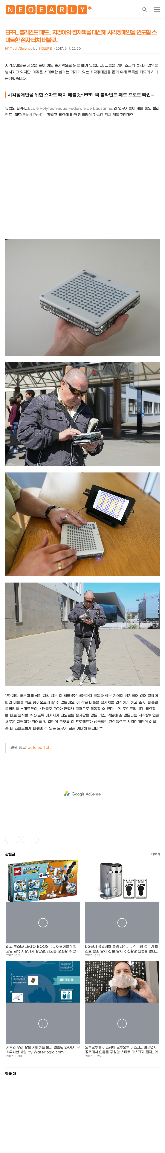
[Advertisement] (82, 794)
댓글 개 (10, 1074)
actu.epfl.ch (39, 748)
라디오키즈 (45, 49)
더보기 (155, 854)
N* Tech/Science (18, 49)
